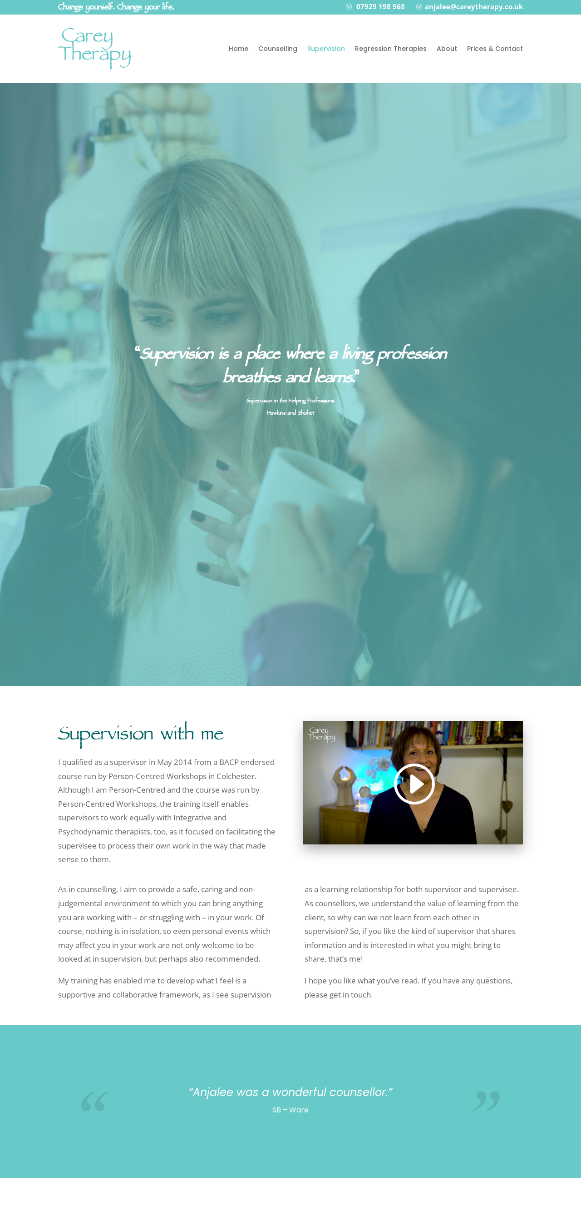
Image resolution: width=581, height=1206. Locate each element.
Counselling (277, 48)
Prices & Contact (495, 48)
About (447, 48)
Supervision (326, 48)
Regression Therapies (391, 48)
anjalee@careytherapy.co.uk (474, 6)
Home (238, 48)
